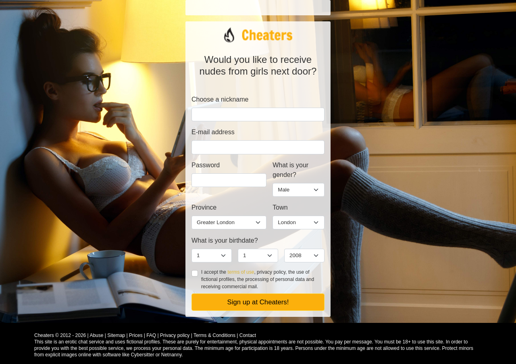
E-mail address (213, 132)
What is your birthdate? (224, 240)
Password (205, 165)
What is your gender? (290, 170)
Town (280, 207)
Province (203, 207)
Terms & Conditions (214, 335)
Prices (135, 335)
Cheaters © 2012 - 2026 (60, 335)
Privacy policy (174, 335)
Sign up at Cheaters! (258, 302)
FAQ (151, 335)
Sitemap (116, 335)
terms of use (240, 272)
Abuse (96, 335)
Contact (247, 335)
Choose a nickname (219, 99)
